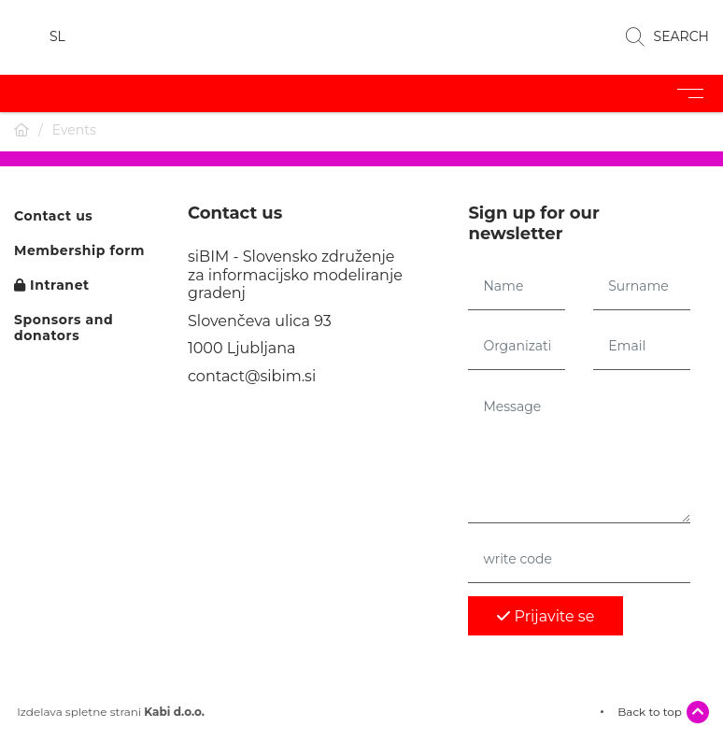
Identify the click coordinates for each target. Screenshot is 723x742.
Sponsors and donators (63, 328)
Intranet (52, 285)
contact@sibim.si (252, 376)
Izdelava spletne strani (109, 712)
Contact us (53, 216)
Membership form (79, 251)
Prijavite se (545, 616)
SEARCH (667, 37)
